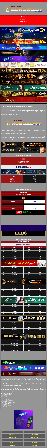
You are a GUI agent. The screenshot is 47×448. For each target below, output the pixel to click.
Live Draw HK (23, 16)
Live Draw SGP (23, 19)
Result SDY (34, 442)
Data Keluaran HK (12, 437)
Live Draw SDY (23, 21)
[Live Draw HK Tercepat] (23, 30)
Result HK (12, 442)
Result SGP (12, 445)
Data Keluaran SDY (35, 437)
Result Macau (34, 445)
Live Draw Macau (23, 24)
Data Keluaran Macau (34, 439)
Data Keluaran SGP (12, 439)
